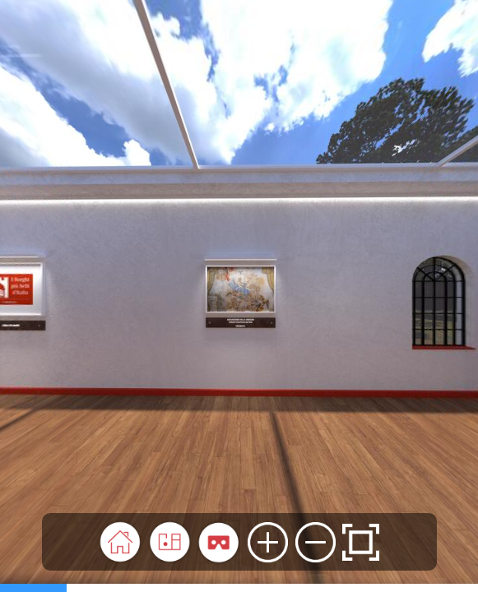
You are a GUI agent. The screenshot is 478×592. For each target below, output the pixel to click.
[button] (120, 542)
